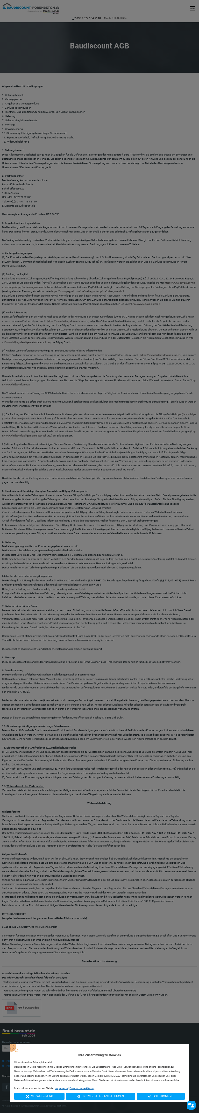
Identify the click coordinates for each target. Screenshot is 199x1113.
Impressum (61, 1088)
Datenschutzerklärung (82, 1088)
